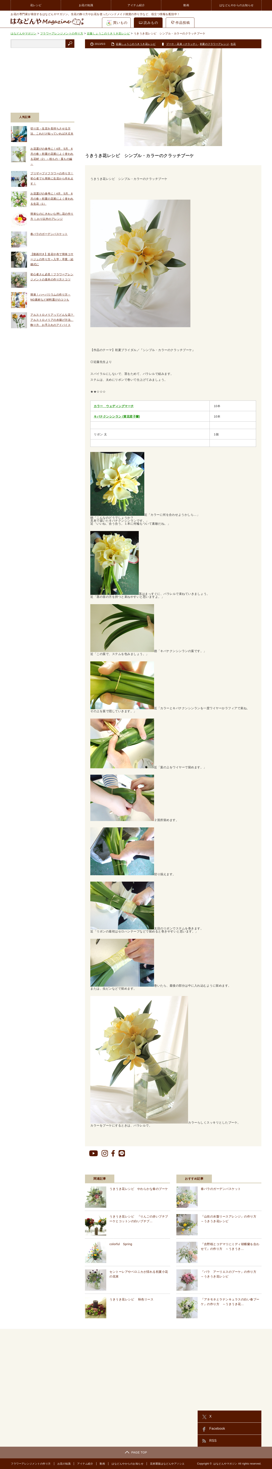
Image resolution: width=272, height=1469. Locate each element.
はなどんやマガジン (225, 1463)
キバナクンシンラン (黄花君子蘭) (117, 416)
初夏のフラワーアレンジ (214, 44)
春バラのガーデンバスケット (221, 1189)
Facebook (217, 1428)
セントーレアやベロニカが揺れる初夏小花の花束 (138, 1274)
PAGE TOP (136, 1452)
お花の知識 (86, 5)
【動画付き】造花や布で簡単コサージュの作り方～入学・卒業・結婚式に (52, 259)
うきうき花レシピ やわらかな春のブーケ (138, 1189)
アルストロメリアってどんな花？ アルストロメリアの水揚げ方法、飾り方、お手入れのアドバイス (53, 320)
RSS (213, 1440)
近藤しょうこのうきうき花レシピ (136, 44)
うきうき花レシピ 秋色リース (131, 1299)
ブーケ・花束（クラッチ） (182, 44)
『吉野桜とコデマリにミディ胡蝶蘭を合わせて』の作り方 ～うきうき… (230, 1246)
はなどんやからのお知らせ (236, 5)
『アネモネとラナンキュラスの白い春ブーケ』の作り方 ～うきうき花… (230, 1302)
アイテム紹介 (136, 5)
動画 (186, 5)
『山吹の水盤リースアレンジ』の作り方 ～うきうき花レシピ (230, 1219)
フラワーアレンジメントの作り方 (31, 1463)
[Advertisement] (42, 77)
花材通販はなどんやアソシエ (167, 1463)
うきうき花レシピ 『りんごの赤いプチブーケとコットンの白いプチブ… (138, 1219)
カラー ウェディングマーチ (114, 406)
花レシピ (36, 5)
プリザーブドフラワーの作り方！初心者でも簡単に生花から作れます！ (52, 178)
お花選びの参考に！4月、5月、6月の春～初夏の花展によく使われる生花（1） (52, 198)
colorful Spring (120, 1244)
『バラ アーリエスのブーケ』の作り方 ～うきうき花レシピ (230, 1274)
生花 (233, 44)
